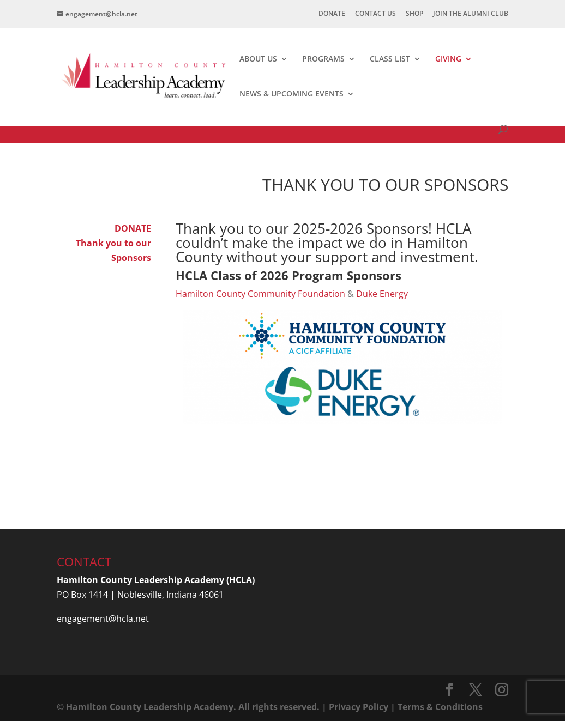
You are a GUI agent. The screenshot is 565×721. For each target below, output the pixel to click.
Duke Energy (382, 294)
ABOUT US (258, 59)
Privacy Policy (358, 707)
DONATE (331, 14)
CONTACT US (375, 14)
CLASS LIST (390, 59)
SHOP (414, 14)
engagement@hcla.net (103, 619)
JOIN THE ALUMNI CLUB (470, 14)
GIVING (448, 59)
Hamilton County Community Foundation (260, 294)
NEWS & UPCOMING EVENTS (291, 94)
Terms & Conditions (440, 707)
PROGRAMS (323, 59)
